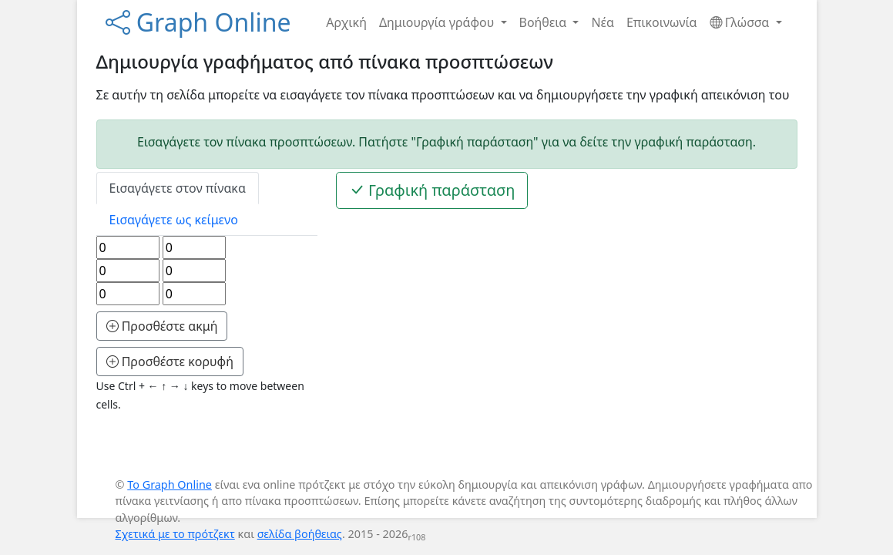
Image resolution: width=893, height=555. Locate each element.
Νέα (602, 22)
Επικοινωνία (661, 22)
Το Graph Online (169, 484)
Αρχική (346, 22)
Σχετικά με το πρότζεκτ (175, 533)
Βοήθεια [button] (544, 22)
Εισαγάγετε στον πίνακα (177, 188)
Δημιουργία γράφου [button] (438, 22)
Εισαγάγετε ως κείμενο (173, 219)
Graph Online (198, 22)
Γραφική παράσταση (432, 190)
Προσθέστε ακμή (162, 326)
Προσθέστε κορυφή (169, 361)
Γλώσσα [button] (741, 22)
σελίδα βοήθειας (299, 533)
